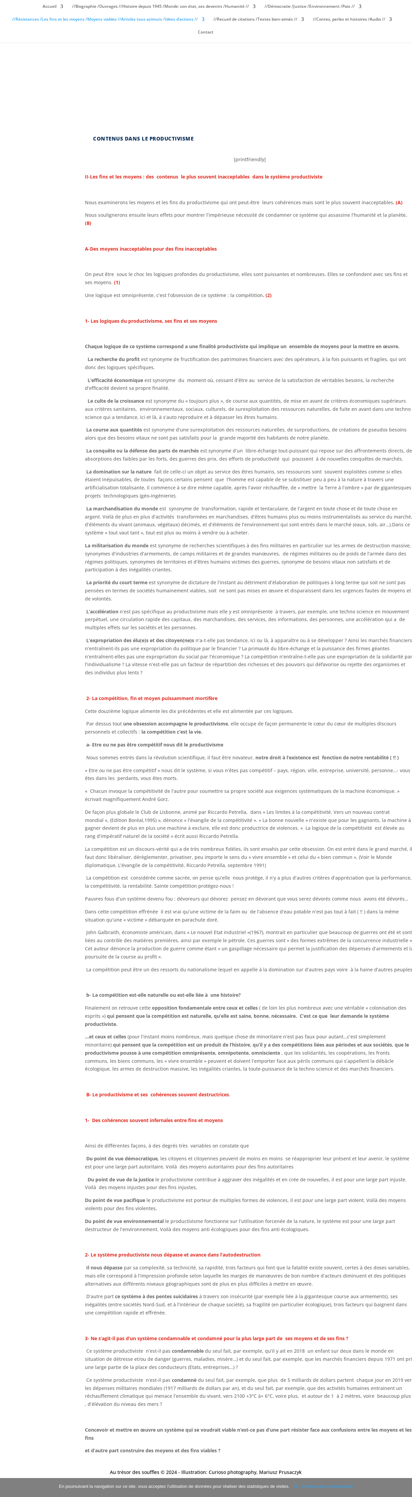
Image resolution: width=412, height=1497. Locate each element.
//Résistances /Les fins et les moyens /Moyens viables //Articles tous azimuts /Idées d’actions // (105, 19)
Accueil (49, 6)
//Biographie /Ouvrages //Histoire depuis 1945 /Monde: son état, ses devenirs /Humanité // (160, 6)
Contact (205, 32)
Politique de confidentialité (327, 1486)
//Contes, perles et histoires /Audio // (349, 19)
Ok (296, 1486)
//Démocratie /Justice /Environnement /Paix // (310, 6)
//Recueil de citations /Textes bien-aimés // (255, 19)
